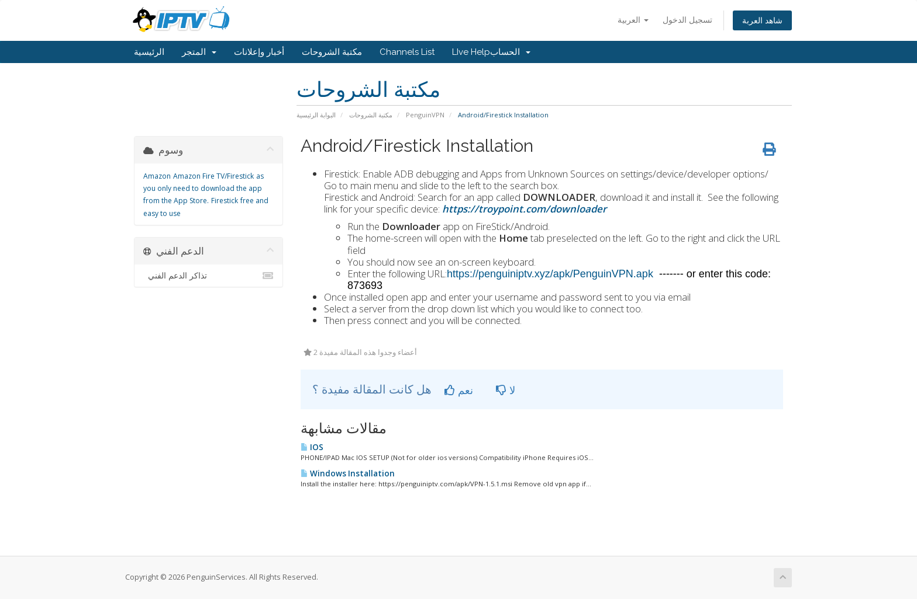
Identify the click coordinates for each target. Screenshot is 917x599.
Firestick (224, 201)
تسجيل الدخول (687, 19)
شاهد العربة (762, 20)
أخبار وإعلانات (259, 52)
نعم (458, 390)
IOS (312, 447)
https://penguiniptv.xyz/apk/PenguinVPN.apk (553, 274)
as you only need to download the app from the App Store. (203, 188)
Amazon (157, 176)
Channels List (407, 52)
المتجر (199, 52)
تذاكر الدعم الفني (208, 276)
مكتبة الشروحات (332, 52)
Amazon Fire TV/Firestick (213, 176)
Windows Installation (348, 473)
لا (505, 390)
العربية (633, 19)
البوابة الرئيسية (316, 114)
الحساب (510, 52)
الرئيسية (149, 52)
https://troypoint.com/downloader (524, 208)
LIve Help (471, 52)
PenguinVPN (425, 114)
